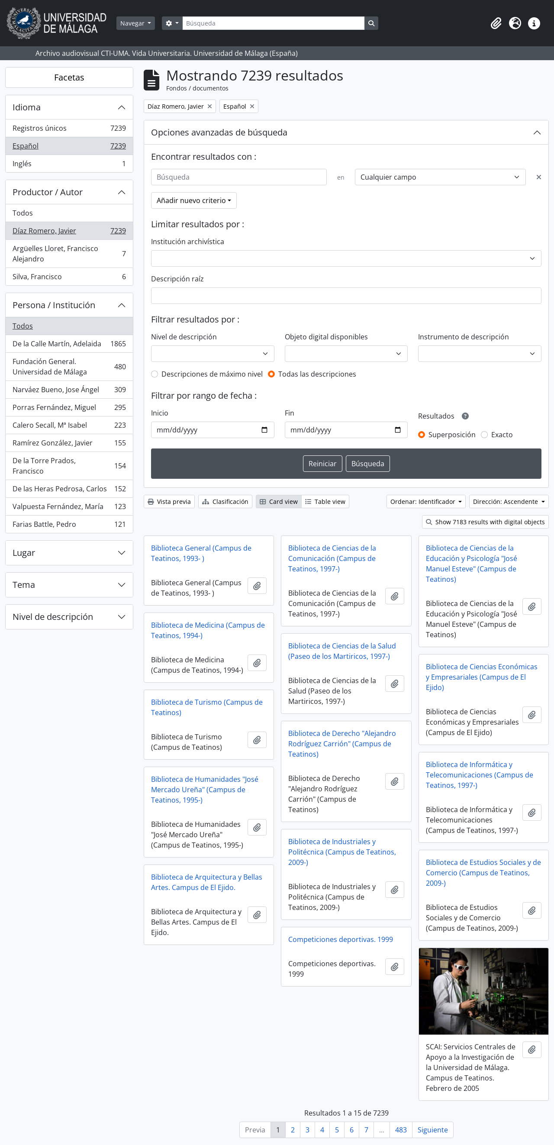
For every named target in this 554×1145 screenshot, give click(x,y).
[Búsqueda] (273, 23)
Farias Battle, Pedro (69, 526)
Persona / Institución (54, 305)
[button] (496, 23)
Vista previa (169, 501)
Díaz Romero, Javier (69, 233)
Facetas (69, 77)
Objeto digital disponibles (326, 337)
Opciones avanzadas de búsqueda (219, 132)
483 (401, 1130)
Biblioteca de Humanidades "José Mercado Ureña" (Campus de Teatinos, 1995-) (204, 789)
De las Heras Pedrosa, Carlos (69, 491)
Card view (279, 501)
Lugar (24, 552)
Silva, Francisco (69, 278)
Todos (23, 213)
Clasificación (225, 501)
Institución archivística (187, 241)
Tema (24, 584)
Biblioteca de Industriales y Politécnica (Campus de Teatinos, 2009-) (342, 852)
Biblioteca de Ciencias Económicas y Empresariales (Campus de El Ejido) (482, 677)
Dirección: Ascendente (506, 501)
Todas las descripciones (317, 374)
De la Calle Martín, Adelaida (69, 346)
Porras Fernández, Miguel (69, 409)
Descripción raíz (177, 279)
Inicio (159, 413)
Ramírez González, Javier (69, 445)
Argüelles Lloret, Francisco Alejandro (69, 254)
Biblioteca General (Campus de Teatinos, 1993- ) (201, 553)
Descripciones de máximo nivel (212, 374)
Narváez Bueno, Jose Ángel (69, 391)
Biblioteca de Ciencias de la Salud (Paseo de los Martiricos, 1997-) (342, 651)
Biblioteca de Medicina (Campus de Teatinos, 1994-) (208, 630)
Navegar (133, 23)
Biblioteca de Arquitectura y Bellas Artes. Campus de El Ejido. (206, 882)
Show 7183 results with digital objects (485, 522)
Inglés (69, 165)
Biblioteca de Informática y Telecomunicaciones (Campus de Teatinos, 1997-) (479, 775)
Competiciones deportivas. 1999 (340, 939)
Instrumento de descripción (463, 337)
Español (69, 148)
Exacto (502, 434)
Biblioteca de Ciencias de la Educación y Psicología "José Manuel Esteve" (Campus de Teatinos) (471, 563)
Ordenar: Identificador (423, 501)
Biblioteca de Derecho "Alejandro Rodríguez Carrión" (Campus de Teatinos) (342, 744)
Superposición (452, 434)
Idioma (27, 107)
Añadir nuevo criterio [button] (191, 200)
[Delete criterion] (538, 177)
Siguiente (433, 1130)
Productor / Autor (48, 192)
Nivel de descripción (53, 616)
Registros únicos (69, 130)
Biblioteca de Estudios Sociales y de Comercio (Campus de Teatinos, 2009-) (483, 873)
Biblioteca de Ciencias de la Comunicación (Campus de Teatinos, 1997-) (332, 558)
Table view (325, 501)
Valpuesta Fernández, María (69, 508)
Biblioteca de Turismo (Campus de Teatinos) (207, 707)
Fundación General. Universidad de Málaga (69, 367)
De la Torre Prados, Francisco (69, 466)
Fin (289, 413)
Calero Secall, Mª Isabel (69, 427)
